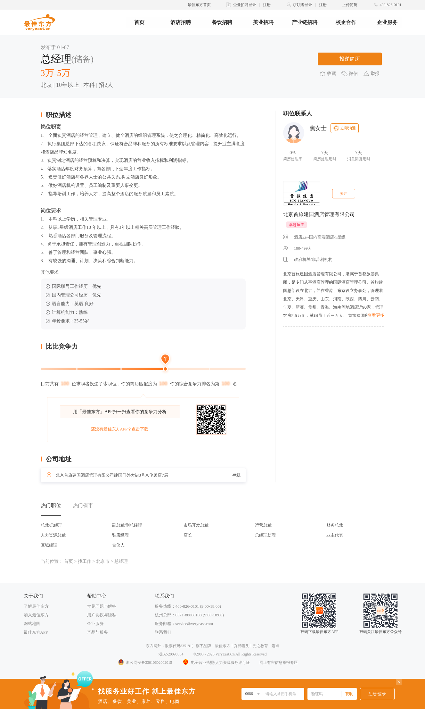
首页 (139, 22)
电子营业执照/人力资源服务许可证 (215, 662)
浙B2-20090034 (171, 654)
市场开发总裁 (196, 525)
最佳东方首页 (199, 5)
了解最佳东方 (36, 606)
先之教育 (260, 646)
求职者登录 (302, 5)
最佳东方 (222, 646)
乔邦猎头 (241, 646)
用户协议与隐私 (101, 615)
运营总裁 (263, 525)
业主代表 (334, 535)
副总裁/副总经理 (127, 525)
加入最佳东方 (36, 615)
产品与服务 (97, 632)
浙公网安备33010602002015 (145, 662)
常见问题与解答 (101, 606)
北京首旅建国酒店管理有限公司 (319, 214)
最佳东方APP (36, 632)
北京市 (103, 561)
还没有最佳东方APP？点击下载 (120, 429)
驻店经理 (120, 535)
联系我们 (163, 632)
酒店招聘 (180, 22)
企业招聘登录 (244, 5)
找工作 (84, 561)
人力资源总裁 (53, 535)
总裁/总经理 (52, 525)
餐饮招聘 (222, 22)
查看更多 (376, 315)
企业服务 (387, 22)
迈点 (275, 646)
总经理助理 (265, 535)
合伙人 (118, 545)
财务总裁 (334, 525)
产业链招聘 (304, 22)
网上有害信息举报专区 (278, 662)
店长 (188, 535)
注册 (267, 5)
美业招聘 (263, 22)
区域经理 (49, 545)
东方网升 (153, 646)
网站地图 (32, 623)
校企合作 (346, 22)
